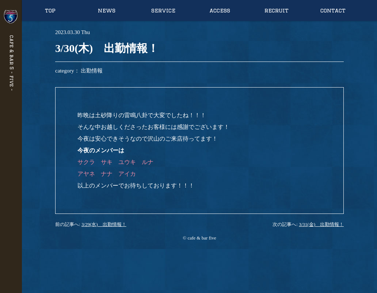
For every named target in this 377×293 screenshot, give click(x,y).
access (219, 10)
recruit (276, 10)
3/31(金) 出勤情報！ (321, 224)
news (106, 10)
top (50, 10)
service (163, 10)
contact (333, 10)
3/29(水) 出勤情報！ (103, 224)
